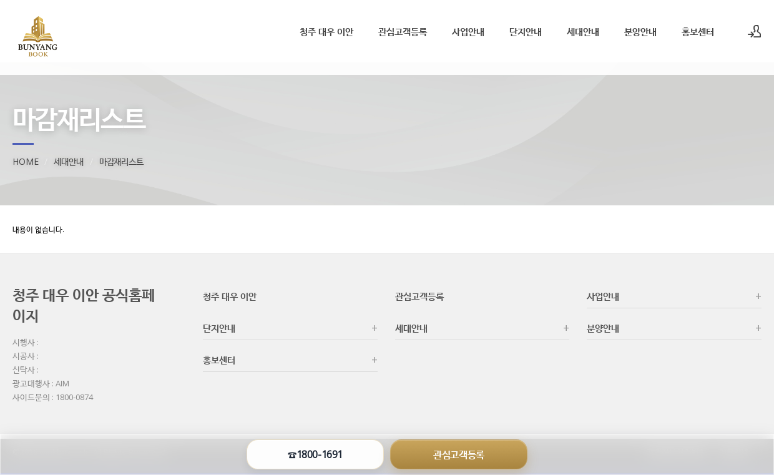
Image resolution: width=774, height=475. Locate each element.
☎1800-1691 (315, 454)
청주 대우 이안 (326, 31)
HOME (25, 161)
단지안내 (525, 31)
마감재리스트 (121, 161)
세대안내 (583, 31)
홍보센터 (698, 31)
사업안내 (468, 31)
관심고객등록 (402, 31)
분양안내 (640, 31)
